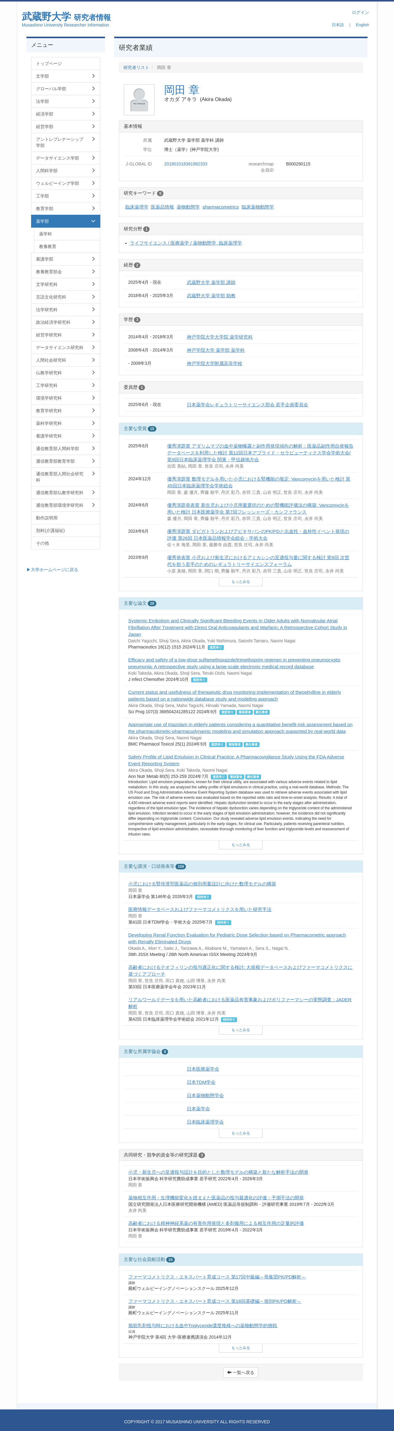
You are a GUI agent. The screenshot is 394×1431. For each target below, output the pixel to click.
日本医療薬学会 (203, 1068)
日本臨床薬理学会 (205, 1121)
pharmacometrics (221, 206)
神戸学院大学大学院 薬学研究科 (220, 336)
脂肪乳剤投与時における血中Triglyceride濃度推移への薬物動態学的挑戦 (202, 1325)
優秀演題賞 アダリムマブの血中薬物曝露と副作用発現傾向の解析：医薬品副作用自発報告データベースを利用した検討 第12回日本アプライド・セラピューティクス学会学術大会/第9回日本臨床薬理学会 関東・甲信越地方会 (260, 452)
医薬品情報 (162, 206)
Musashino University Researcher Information (65, 24)
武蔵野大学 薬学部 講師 (211, 282)
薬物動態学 (188, 206)
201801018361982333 (185, 163)
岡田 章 (181, 90)
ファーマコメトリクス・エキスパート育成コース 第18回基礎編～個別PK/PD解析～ (215, 1301)
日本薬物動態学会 (205, 1095)
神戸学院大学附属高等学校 (214, 363)
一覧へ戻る (240, 1372)
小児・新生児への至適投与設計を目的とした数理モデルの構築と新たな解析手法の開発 (218, 1172)
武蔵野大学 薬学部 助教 (211, 295)
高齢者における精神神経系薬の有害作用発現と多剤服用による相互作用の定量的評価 (216, 1223)
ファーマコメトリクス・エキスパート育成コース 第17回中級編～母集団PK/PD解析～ (217, 1276)
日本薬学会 (198, 1108)
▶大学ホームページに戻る (52, 569)
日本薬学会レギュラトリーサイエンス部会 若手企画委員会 (247, 404)
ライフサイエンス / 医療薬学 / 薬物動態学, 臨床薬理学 (186, 243)
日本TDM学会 (201, 1082)
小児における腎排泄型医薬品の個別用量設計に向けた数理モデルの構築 (202, 883)
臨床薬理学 (136, 206)
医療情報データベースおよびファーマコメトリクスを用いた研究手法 (199, 909)
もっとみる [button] (240, 581)
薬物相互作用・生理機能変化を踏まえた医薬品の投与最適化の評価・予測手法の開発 (216, 1197)
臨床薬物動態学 (258, 206)
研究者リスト (136, 67)
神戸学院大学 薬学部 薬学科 (216, 350)
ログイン (360, 12)
